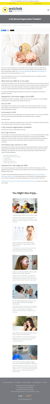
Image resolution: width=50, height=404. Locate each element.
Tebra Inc (11, 382)
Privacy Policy (18, 382)
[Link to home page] (17, 10)
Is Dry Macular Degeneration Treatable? (24, 25)
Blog (14, 25)
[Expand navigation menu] (48, 10)
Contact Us (45, 382)
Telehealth (20, 1)
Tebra (31, 399)
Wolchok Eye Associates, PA (6, 25)
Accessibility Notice (37, 382)
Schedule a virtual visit (34, 1)
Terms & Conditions (26, 382)
